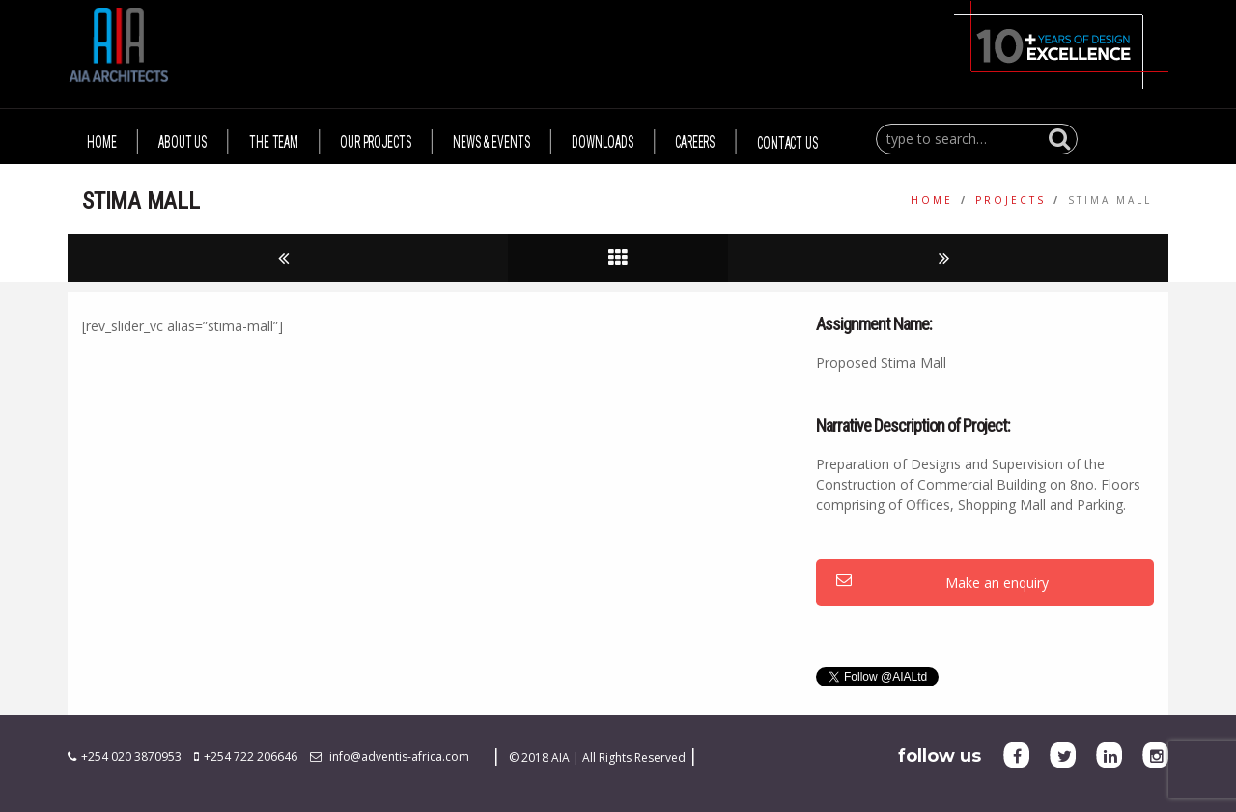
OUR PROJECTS (375, 142)
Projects (1010, 200)
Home (932, 200)
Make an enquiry (942, 583)
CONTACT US (787, 142)
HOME (102, 142)
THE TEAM (273, 142)
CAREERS (695, 142)
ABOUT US (182, 142)
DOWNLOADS (602, 142)
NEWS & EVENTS (491, 142)
